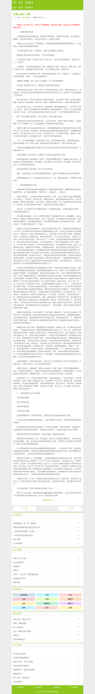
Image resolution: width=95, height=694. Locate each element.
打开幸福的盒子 (19, 639)
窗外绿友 (16, 582)
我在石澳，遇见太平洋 (22, 619)
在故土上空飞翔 (19, 558)
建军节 (70, 603)
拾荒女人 (16, 635)
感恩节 (70, 599)
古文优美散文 (18, 562)
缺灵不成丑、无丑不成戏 (23, 662)
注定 (23, 599)
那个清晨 (16, 539)
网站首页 (20, 687)
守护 (47, 595)
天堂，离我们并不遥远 (22, 631)
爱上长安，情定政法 (21, 678)
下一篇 (70, 508)
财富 (23, 608)
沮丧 (47, 599)
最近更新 (17, 613)
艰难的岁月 (17, 674)
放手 (23, 603)
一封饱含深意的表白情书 (23, 535)
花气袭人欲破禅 (19, 654)
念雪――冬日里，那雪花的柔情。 (26, 574)
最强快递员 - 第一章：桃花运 (24, 523)
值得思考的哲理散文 (21, 658)
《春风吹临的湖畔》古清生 (24, 531)
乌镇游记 (16, 566)
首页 (14, 2)
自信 (70, 595)
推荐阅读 (56, 687)
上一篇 (24, 508)
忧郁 (70, 608)
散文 (21, 2)
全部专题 (23, 595)
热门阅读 (17, 645)
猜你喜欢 (17, 515)
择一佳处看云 (18, 627)
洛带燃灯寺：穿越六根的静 (24, 670)
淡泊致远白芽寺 (19, 578)
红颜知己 (47, 603)
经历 (47, 608)
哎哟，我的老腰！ (20, 623)
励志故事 (24, 17)
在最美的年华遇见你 (21, 666)
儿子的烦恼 (17, 543)
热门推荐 (17, 550)
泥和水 (16, 570)
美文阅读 (49, 691)
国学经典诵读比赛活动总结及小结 (26, 527)
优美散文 (29, 2)
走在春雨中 (17, 682)
